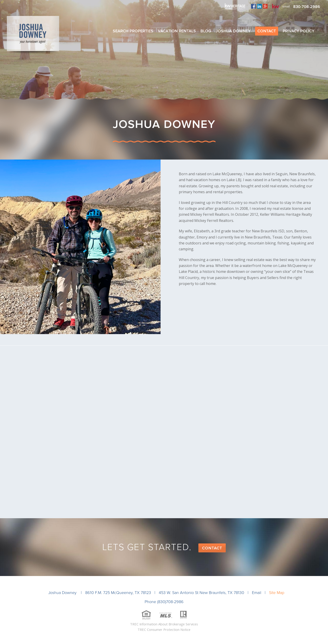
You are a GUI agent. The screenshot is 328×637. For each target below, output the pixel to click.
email (286, 6)
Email (256, 592)
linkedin (259, 6)
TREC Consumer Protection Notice (164, 629)
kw (275, 6)
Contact (212, 548)
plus (265, 6)
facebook (253, 6)
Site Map (276, 592)
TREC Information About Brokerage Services (164, 624)
